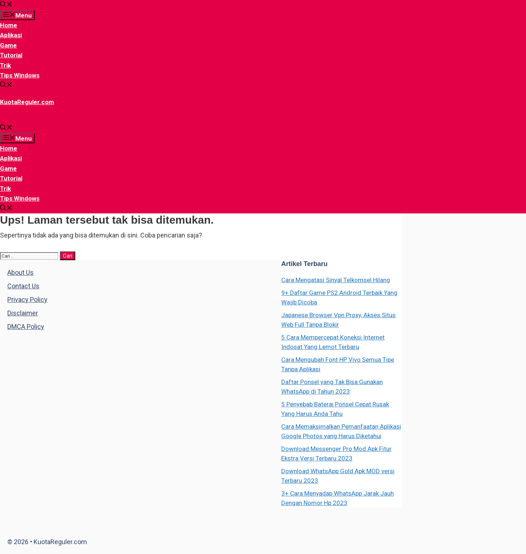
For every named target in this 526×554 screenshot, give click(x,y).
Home (8, 25)
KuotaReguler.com (27, 102)
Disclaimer (22, 313)
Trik (5, 65)
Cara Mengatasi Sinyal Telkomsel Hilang (335, 280)
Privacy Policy (27, 299)
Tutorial (11, 55)
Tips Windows (19, 75)
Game (8, 45)
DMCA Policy (25, 326)
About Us (20, 272)
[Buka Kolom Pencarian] (6, 5)
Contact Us (23, 286)
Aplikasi (11, 35)
